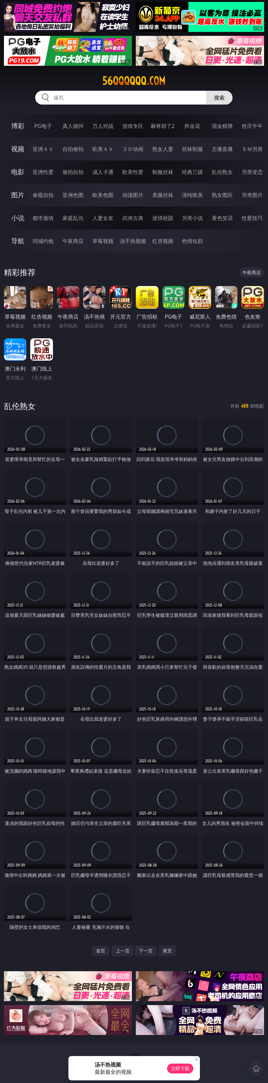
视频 (17, 148)
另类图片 (252, 195)
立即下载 (180, 1068)
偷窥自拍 (43, 195)
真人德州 (73, 126)
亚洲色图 (73, 195)
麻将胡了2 (163, 126)
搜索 (219, 97)
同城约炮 (43, 241)
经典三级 (192, 172)
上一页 (123, 951)
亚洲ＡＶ (43, 149)
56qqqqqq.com (133, 80)
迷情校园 (162, 218)
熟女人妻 (162, 149)
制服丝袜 (162, 172)
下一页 (146, 951)
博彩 (17, 125)
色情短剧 (192, 241)
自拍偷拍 (73, 149)
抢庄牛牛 (252, 126)
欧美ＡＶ (102, 149)
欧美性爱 (132, 172)
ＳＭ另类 (252, 149)
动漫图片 (132, 195)
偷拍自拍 (73, 172)
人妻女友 (102, 218)
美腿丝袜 (162, 195)
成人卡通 (102, 172)
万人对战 (102, 126)
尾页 (167, 951)
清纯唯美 (192, 195)
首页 (100, 951)
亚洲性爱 (43, 172)
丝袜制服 (192, 149)
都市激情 (43, 218)
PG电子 (43, 126)
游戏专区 (132, 126)
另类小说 (192, 218)
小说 (17, 217)
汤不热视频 (133, 241)
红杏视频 (162, 241)
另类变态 (252, 172)
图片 (17, 194)
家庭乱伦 (73, 218)
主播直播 (222, 149)
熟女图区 (222, 195)
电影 (17, 171)
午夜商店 (73, 241)
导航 (17, 240)
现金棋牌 (222, 126)
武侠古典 (132, 218)
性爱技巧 (252, 218)
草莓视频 (102, 241)
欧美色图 (102, 195)
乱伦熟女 (222, 172)
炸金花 (192, 126)
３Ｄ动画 (132, 149)
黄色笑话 (222, 218)
